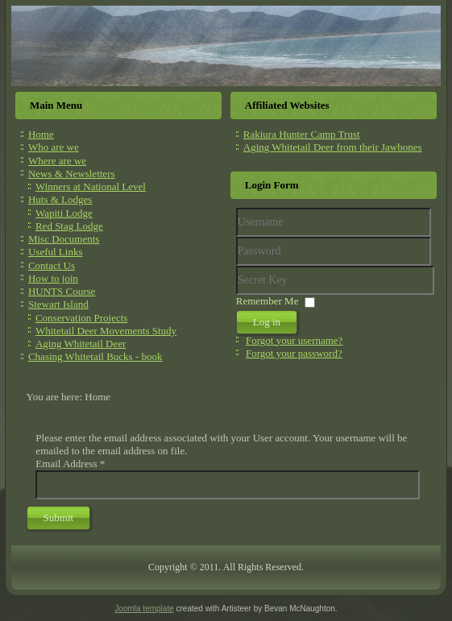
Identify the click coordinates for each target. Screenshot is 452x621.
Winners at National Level (90, 186)
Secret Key (236, 266)
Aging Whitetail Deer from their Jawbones (332, 147)
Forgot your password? (294, 353)
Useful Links (55, 252)
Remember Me (267, 301)
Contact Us (51, 265)
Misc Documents (63, 239)
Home (41, 134)
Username (236, 237)
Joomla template (143, 608)
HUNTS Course (61, 291)
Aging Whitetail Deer (80, 343)
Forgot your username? (294, 340)
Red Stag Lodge (69, 226)
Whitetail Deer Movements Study (105, 331)
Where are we (57, 161)
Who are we (53, 147)
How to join (53, 278)
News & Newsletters (71, 174)
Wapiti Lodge (64, 213)
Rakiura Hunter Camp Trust (301, 134)
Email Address (70, 463)
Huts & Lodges (60, 199)
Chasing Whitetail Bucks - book (95, 356)
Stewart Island (58, 304)
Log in (266, 322)
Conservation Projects (81, 318)
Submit (59, 517)
